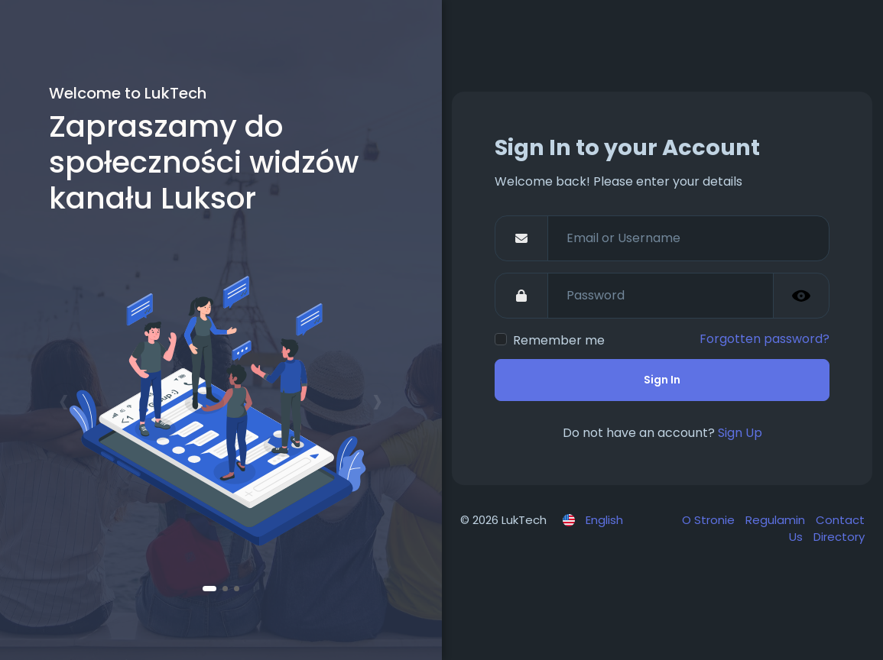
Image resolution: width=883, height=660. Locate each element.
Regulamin (776, 520)
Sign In (662, 379)
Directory (839, 537)
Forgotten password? (764, 339)
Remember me (559, 340)
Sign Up (740, 433)
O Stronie (710, 520)
